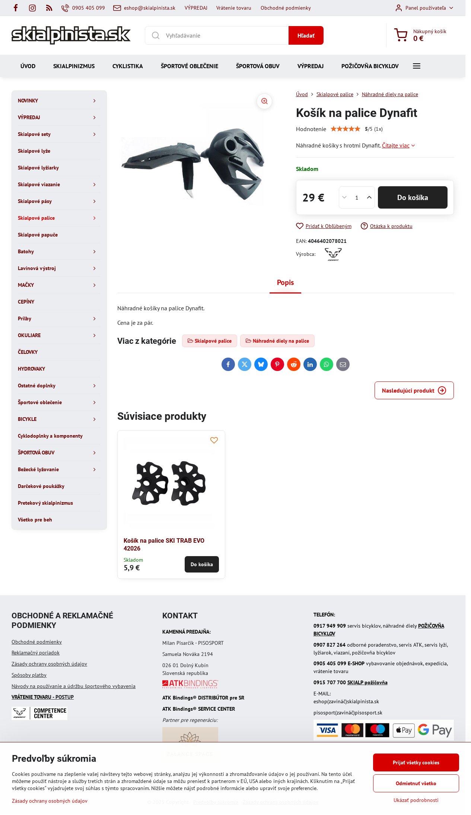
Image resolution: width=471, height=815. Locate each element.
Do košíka (412, 197)
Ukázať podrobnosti (416, 800)
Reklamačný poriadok (36, 652)
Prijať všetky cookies (416, 762)
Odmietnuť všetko (416, 783)
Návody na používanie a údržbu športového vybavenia (74, 686)
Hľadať (306, 35)
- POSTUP (43, 697)
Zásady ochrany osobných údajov (49, 663)
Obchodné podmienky (37, 641)
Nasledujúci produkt (414, 390)
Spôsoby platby (29, 675)
